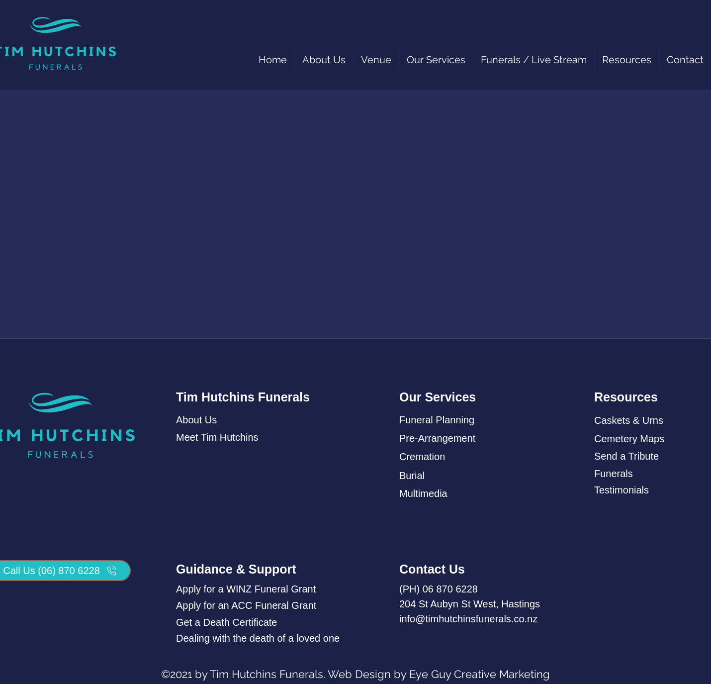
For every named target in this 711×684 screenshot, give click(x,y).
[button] (436, 60)
